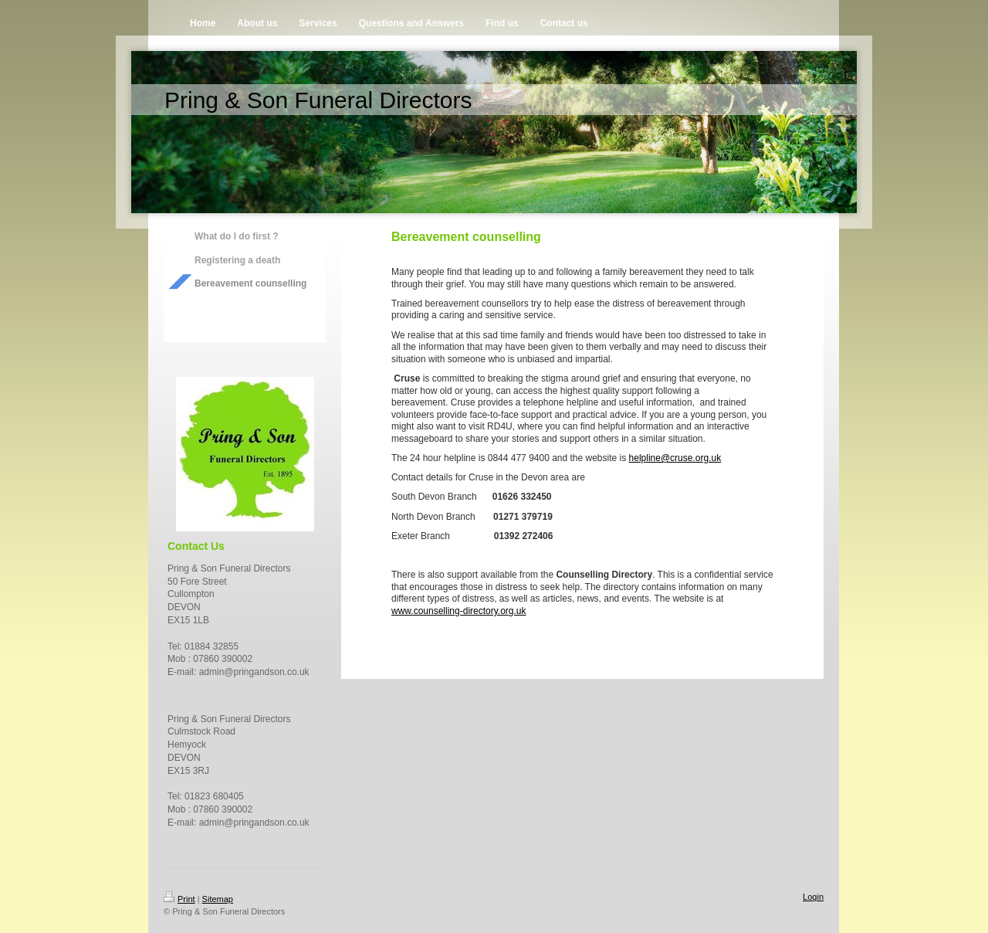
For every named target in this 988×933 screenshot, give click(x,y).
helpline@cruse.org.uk (675, 458)
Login (813, 896)
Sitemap (217, 899)
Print (179, 899)
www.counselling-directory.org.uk (458, 611)
